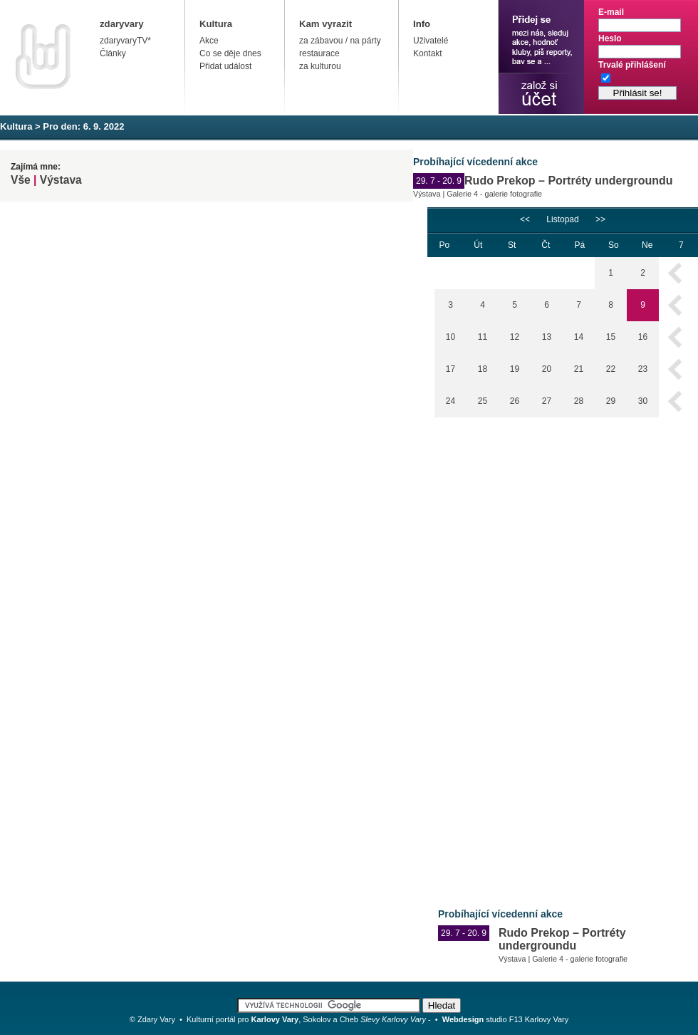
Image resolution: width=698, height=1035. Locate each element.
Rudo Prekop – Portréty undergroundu (568, 181)
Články (113, 53)
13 (546, 337)
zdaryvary (122, 24)
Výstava (61, 180)
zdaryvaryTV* (125, 41)
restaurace (319, 53)
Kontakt (427, 53)
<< (525, 219)
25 (482, 401)
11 (482, 337)
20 (546, 369)
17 (450, 369)
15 (610, 337)
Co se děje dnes (230, 53)
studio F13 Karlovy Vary (505, 1019)
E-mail (611, 12)
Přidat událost (225, 66)
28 (578, 401)
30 (642, 401)
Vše (21, 180)
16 (642, 337)
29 (610, 401)
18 (482, 369)
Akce (209, 41)
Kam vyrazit (325, 24)
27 (546, 401)
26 (514, 401)
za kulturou (320, 66)
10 (450, 337)
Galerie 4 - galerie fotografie (494, 193)
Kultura (215, 24)
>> (600, 219)
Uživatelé (430, 41)
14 (578, 337)
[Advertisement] (487, 652)
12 (514, 337)
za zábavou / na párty (340, 41)
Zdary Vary (156, 1019)
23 (642, 369)
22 (610, 369)
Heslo (610, 38)
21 (578, 369)
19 (514, 369)
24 (450, 401)
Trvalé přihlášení (632, 65)
